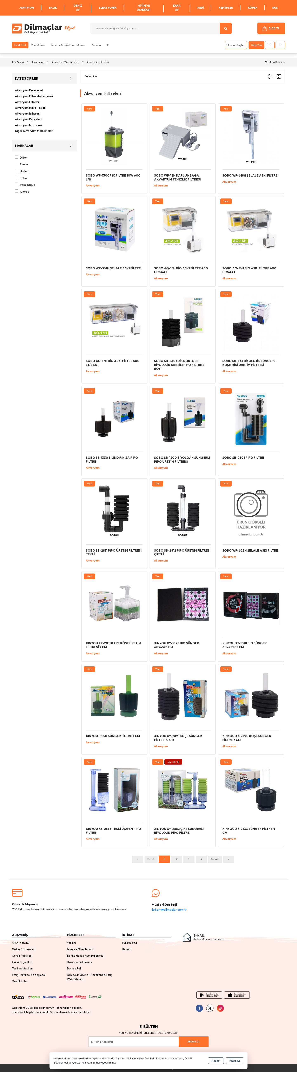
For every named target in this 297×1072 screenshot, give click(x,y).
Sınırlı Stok (20, 45)
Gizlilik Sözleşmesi (23, 949)
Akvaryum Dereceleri (29, 90)
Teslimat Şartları (22, 968)
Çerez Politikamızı (83, 1062)
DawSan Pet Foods (79, 962)
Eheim (21, 164)
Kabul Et (234, 1060)
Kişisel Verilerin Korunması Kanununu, (160, 1058)
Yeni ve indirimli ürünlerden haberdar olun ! (148, 1032)
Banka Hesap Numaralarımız (85, 955)
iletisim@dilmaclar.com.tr (169, 909)
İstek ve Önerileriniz (80, 949)
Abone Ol (193, 1041)
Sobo (21, 178)
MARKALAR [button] (44, 145)
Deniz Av (78, 7)
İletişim (126, 949)
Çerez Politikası (22, 955)
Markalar (96, 45)
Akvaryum (26, 7)
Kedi (200, 7)
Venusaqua (25, 185)
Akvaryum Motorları (28, 125)
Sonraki (215, 859)
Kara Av (176, 7)
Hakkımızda (129, 943)
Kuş (275, 7)
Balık (53, 7)
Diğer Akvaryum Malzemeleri (34, 131)
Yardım (71, 943)
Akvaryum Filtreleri (27, 102)
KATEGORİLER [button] (44, 78)
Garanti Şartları (22, 962)
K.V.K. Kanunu (20, 943)
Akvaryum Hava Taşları (30, 108)
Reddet (216, 1060)
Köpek (252, 7)
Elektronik (108, 7)
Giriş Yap (256, 45)
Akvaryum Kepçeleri (28, 119)
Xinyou (22, 191)
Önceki (151, 859)
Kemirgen (226, 7)
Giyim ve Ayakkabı (143, 7)
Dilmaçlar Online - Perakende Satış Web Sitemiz (89, 977)
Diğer (21, 157)
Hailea (22, 171)
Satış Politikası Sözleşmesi (28, 975)
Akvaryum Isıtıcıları (27, 113)
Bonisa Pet (74, 968)
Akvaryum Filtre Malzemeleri (34, 96)
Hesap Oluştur (236, 45)
